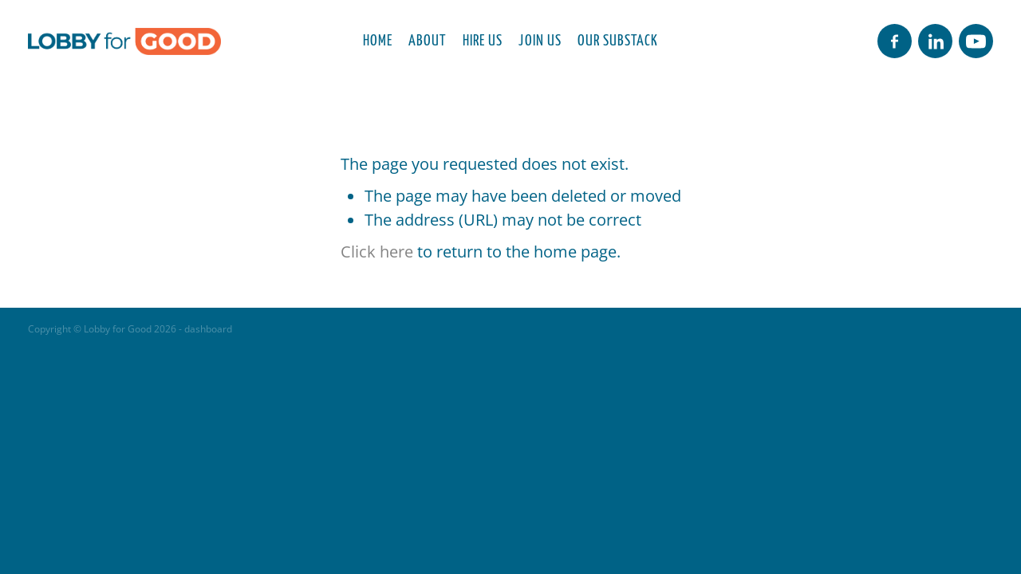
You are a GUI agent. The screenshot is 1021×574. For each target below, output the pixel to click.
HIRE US (483, 39)
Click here (377, 251)
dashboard (208, 329)
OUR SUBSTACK (618, 39)
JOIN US (540, 39)
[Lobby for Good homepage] (124, 41)
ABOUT (427, 39)
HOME (377, 39)
